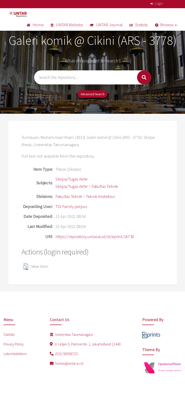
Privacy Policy (14, 344)
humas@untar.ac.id (66, 363)
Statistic (139, 24)
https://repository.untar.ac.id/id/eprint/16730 (94, 236)
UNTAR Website (67, 24)
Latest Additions (15, 353)
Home (35, 24)
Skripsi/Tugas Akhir (71, 179)
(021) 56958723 (64, 353)
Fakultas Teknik (104, 186)
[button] (25, 266)
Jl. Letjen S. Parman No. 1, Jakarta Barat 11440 (85, 344)
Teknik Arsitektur (100, 196)
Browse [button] (166, 24)
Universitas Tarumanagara (71, 334)
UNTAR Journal (106, 24)
